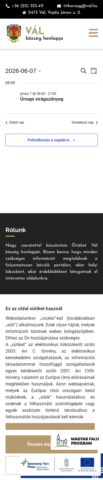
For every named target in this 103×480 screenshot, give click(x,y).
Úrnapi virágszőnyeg (41, 99)
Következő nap (85, 122)
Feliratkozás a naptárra (48, 140)
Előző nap (14, 122)
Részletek (15, 426)
